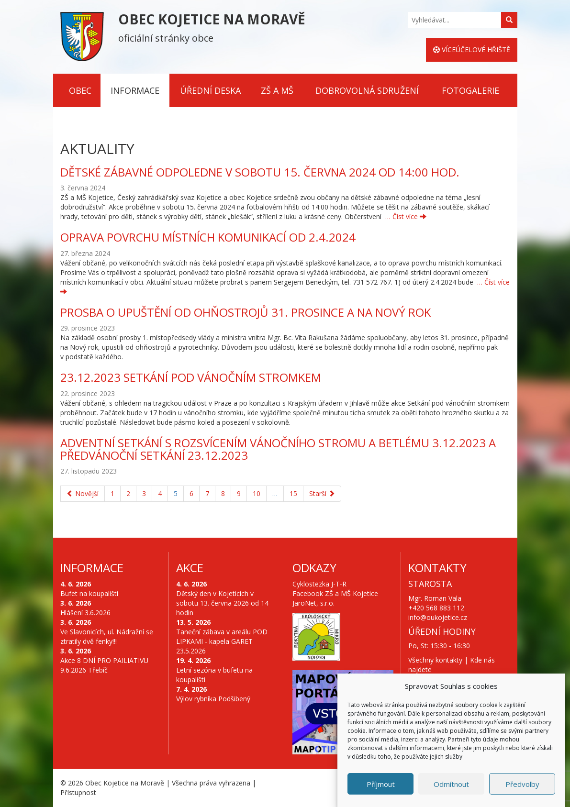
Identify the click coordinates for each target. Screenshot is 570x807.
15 (293, 493)
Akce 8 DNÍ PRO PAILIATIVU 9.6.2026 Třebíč (104, 665)
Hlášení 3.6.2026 (85, 612)
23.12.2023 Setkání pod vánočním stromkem (190, 377)
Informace (135, 90)
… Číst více (405, 216)
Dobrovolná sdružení (367, 90)
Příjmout (381, 784)
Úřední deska (210, 90)
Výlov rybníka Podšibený (213, 698)
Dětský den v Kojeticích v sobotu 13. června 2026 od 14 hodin (222, 603)
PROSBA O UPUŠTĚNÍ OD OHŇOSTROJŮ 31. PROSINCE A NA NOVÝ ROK (245, 312)
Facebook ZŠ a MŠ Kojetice (335, 593)
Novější (83, 493)
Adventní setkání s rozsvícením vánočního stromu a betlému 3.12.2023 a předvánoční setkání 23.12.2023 (278, 449)
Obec (80, 90)
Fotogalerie (470, 90)
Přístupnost (78, 792)
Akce (189, 567)
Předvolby (522, 784)
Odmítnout (451, 784)
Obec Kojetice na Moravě (124, 782)
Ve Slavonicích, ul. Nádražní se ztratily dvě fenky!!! (106, 636)
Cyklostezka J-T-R (319, 583)
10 (256, 493)
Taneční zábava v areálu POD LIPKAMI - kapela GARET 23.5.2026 (222, 641)
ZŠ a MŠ (277, 90)
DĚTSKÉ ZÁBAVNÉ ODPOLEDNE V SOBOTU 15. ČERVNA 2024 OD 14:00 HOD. (259, 172)
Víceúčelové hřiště (471, 49)
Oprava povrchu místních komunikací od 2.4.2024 (208, 237)
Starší (322, 493)
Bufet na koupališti (89, 593)
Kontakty (437, 567)
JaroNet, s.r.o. (313, 603)
